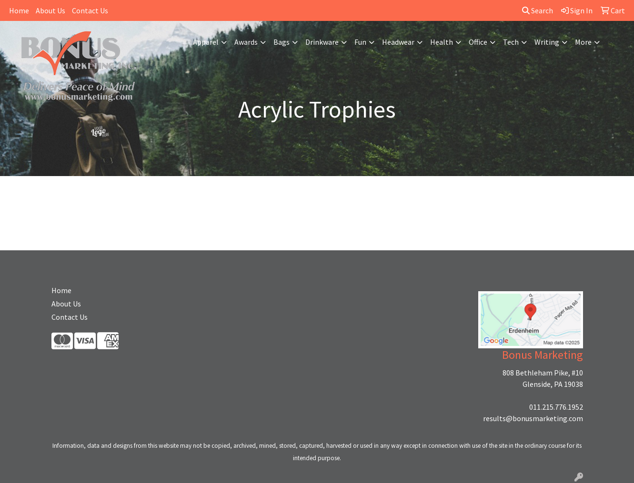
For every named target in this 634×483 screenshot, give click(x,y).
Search (537, 10)
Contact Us (90, 10)
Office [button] (478, 42)
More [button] (583, 42)
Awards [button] (246, 42)
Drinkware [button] (322, 42)
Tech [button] (511, 42)
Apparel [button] (206, 42)
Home (19, 10)
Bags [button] (281, 42)
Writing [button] (546, 42)
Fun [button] (360, 42)
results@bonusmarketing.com (533, 418)
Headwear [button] (398, 42)
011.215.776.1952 (556, 407)
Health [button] (441, 42)
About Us (50, 10)
